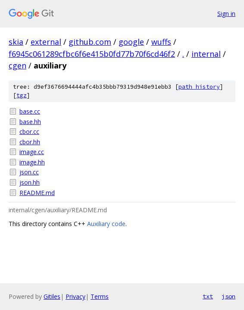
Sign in (226, 13)
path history (199, 86)
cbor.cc (29, 131)
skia (16, 42)
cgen (17, 65)
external (46, 42)
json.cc (29, 172)
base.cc (29, 111)
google (131, 42)
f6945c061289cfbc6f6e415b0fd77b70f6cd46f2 (92, 54)
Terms (100, 296)
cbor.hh (29, 142)
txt (208, 296)
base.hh (30, 122)
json (228, 296)
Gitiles (52, 296)
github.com (90, 42)
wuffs (161, 42)
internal (206, 54)
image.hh (32, 162)
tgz (21, 95)
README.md (37, 193)
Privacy (75, 296)
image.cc (31, 152)
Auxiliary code (106, 224)
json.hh (29, 182)
